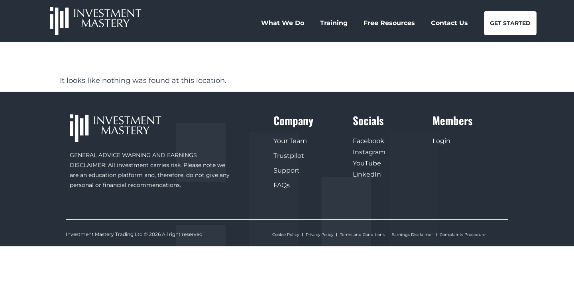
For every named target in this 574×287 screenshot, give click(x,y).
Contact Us (449, 23)
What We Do (282, 23)
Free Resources (389, 23)
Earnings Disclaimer (412, 234)
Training (334, 23)
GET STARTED (510, 23)
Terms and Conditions (362, 234)
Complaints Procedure (463, 234)
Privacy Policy (319, 234)
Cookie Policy (285, 234)
